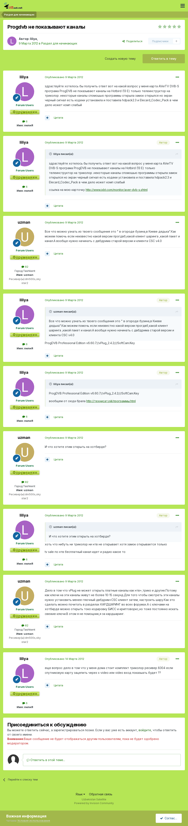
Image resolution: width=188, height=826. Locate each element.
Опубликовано (64, 77)
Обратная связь (100, 794)
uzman (24, 222)
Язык (80, 794)
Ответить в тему (163, 58)
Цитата (58, 117)
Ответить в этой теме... (46, 760)
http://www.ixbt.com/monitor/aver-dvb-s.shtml (117, 189)
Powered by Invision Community (94, 803)
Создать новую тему (120, 58)
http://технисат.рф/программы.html (111, 401)
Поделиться (132, 41)
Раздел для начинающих (59, 43)
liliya (33, 39)
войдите (145, 730)
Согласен (169, 818)
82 (24, 266)
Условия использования (33, 820)
